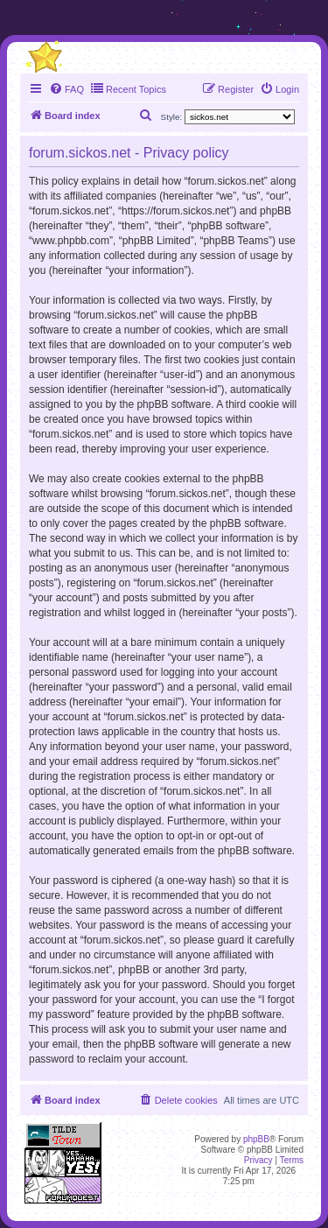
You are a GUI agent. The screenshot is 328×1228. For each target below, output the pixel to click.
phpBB (256, 1139)
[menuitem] (66, 89)
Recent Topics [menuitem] (128, 88)
